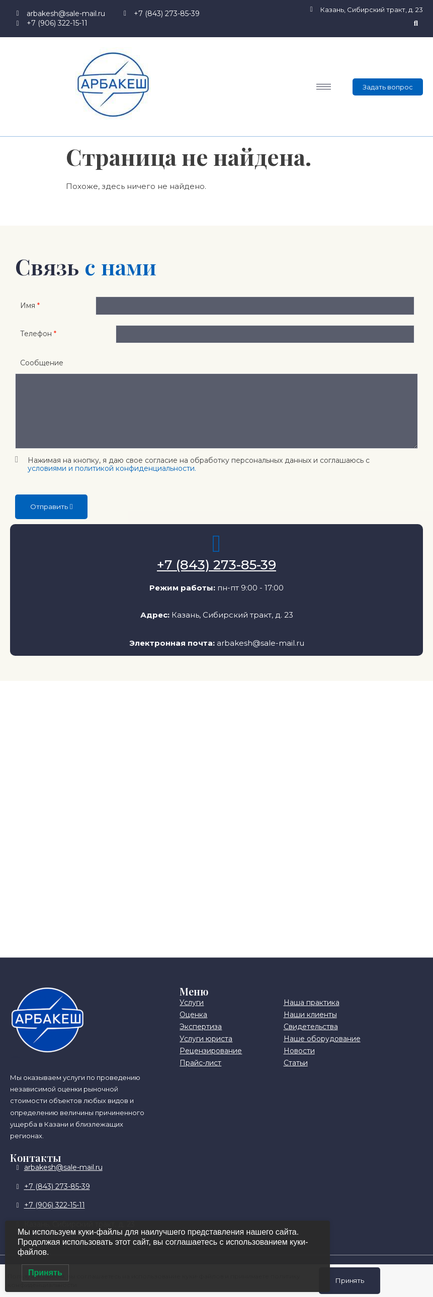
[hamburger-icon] (323, 86)
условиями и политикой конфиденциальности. (112, 478)
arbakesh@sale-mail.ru (260, 653)
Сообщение (41, 373)
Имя (30, 308)
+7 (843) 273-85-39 (216, 576)
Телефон (38, 341)
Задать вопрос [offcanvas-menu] (388, 87)
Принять (349, 1279)
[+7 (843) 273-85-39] (217, 555)
